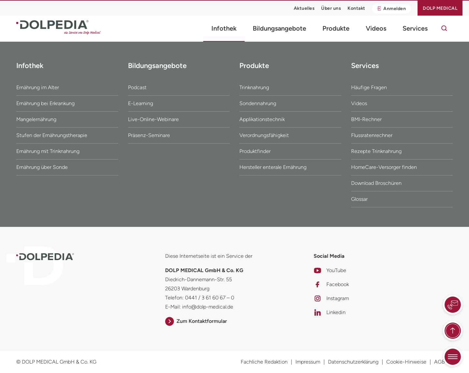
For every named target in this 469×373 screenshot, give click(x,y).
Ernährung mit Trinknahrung (47, 151)
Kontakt (356, 8)
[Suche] (444, 28)
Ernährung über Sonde (42, 167)
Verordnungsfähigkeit (264, 135)
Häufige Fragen (369, 87)
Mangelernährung (36, 119)
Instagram (331, 298)
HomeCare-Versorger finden (384, 167)
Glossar (359, 199)
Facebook (331, 284)
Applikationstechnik (262, 119)
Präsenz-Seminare (149, 135)
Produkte (335, 28)
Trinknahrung (254, 87)
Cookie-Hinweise (406, 362)
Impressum (307, 362)
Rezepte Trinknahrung (376, 151)
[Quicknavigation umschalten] (453, 357)
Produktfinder (255, 151)
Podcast (137, 87)
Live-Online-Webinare (153, 119)
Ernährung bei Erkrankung (45, 103)
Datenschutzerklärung (353, 362)
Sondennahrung (257, 103)
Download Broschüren (376, 183)
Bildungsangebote (279, 28)
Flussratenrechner (371, 135)
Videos (376, 28)
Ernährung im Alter (37, 87)
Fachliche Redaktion (264, 362)
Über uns (331, 8)
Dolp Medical (440, 8)
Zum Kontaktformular (196, 321)
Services (415, 28)
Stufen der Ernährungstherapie (51, 135)
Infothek (223, 28)
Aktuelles (304, 8)
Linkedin (330, 312)
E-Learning (140, 103)
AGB (439, 362)
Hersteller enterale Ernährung (272, 167)
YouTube (330, 270)
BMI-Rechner (366, 119)
